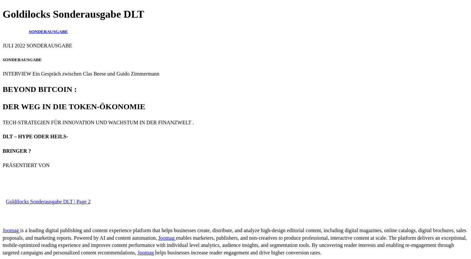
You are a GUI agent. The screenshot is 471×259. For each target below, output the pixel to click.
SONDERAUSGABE (48, 31)
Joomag (11, 230)
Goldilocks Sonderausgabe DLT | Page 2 (48, 201)
